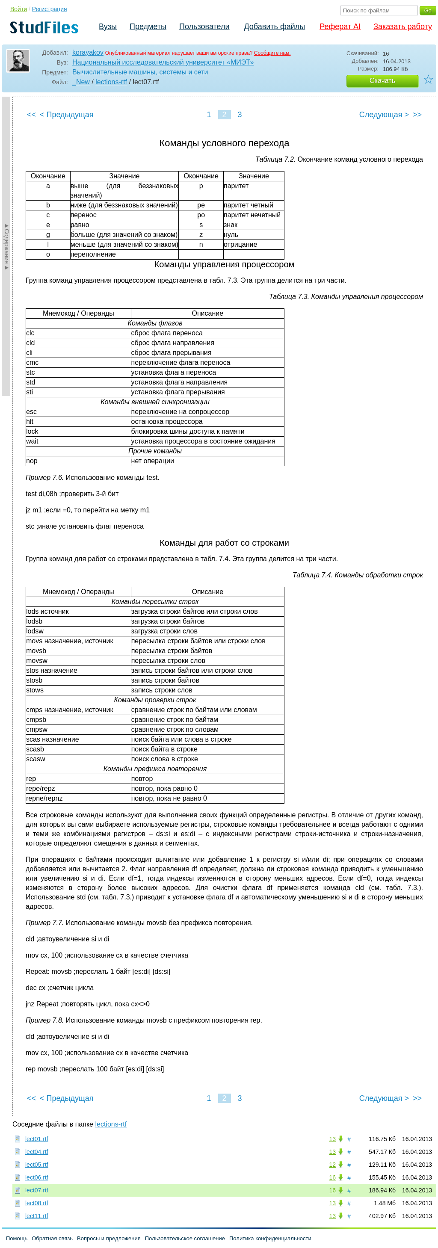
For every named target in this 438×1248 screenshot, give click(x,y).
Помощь (16, 1238)
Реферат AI (340, 26)
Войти (18, 9)
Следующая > (384, 114)
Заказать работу (402, 26)
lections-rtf (111, 82)
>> (417, 114)
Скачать (382, 80)
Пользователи (204, 26)
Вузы (108, 26)
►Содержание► (6, 246)
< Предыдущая (67, 114)
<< (31, 114)
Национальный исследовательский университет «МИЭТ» (163, 62)
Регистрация (49, 9)
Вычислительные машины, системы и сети (140, 72)
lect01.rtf (36, 1139)
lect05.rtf (36, 1164)
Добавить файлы (274, 26)
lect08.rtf (36, 1203)
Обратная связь (52, 1238)
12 (332, 1164)
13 (332, 1139)
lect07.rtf (36, 1190)
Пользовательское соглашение (185, 1238)
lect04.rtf (36, 1151)
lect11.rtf (36, 1216)
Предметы (148, 26)
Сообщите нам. (272, 53)
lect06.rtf (36, 1177)
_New (81, 82)
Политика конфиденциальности (270, 1238)
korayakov (88, 52)
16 (332, 1177)
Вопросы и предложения (109, 1238)
